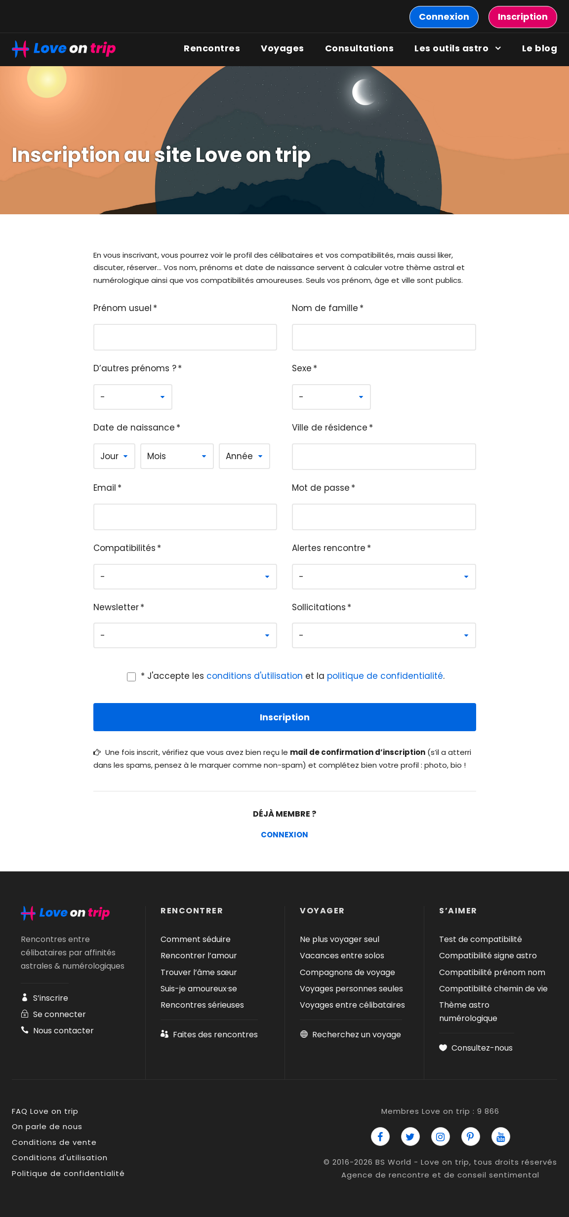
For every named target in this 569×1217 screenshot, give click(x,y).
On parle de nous (47, 1126)
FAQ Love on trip (45, 1111)
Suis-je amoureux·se (199, 988)
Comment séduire (196, 939)
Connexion (284, 834)
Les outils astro (451, 48)
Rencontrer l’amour (199, 955)
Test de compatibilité (480, 939)
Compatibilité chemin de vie (493, 988)
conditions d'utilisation (254, 676)
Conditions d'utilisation (60, 1157)
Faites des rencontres (209, 1034)
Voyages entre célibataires (352, 1005)
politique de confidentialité (385, 676)
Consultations (359, 48)
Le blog (540, 48)
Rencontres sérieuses (202, 1005)
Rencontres (212, 48)
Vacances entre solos (342, 955)
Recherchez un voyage (350, 1034)
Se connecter (53, 1014)
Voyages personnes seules (351, 988)
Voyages (282, 48)
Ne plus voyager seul (339, 939)
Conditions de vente (54, 1142)
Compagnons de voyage (347, 972)
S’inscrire (44, 998)
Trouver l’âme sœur (199, 972)
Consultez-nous (476, 1048)
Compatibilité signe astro (488, 955)
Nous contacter (57, 1030)
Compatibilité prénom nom (492, 972)
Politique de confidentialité (68, 1173)
